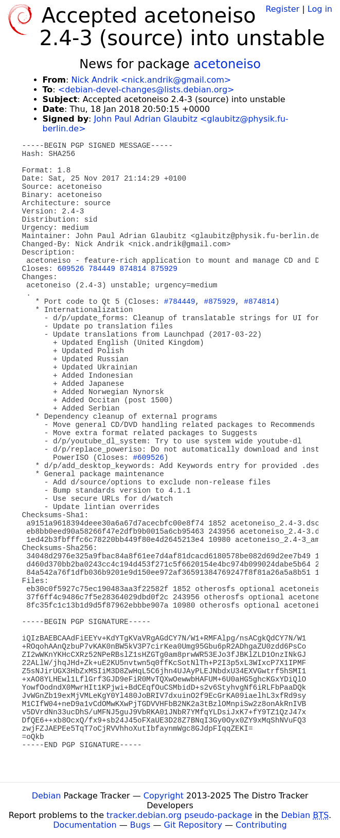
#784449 (179, 302)
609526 (71, 269)
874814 (133, 269)
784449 (101, 269)
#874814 (259, 302)
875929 (164, 269)
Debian (46, 796)
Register (282, 9)
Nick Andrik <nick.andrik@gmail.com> (151, 80)
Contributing (261, 825)
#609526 (148, 458)
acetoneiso (227, 64)
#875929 (219, 302)
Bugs (140, 825)
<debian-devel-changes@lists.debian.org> (146, 89)
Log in (320, 9)
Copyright (164, 796)
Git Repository (193, 825)
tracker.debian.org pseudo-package (179, 815)
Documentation (84, 825)
